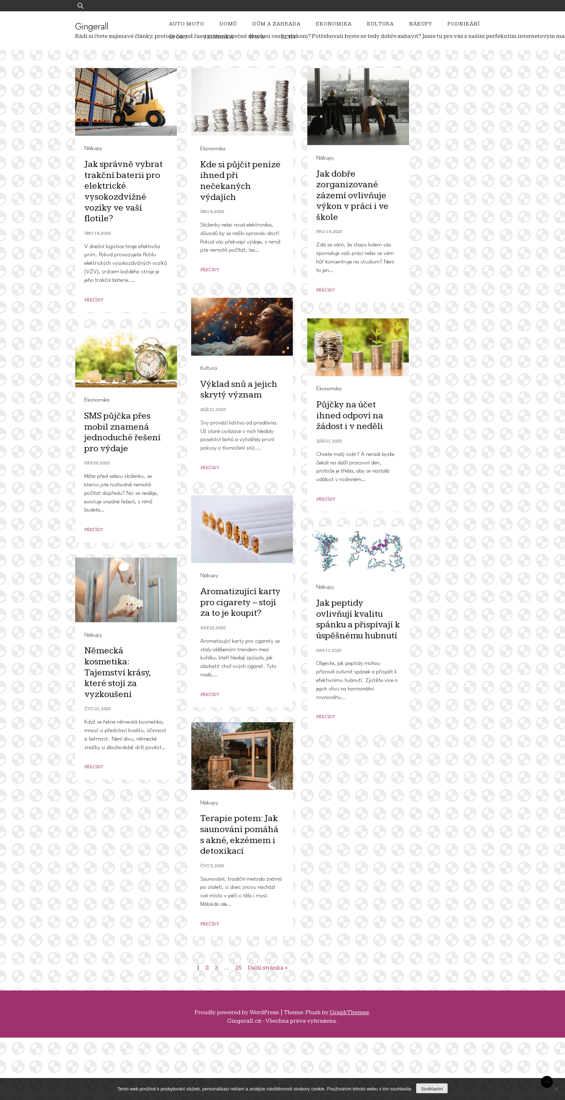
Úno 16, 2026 (97, 233)
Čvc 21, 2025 (97, 917)
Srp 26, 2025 (221, 665)
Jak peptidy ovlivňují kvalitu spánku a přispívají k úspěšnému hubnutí (256, 777)
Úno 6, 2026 (223, 211)
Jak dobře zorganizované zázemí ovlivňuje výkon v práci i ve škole (250, 417)
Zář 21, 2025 (100, 438)
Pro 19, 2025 (227, 453)
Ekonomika (334, 24)
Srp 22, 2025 (100, 749)
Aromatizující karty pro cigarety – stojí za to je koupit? (127, 723)
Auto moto (186, 24)
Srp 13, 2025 (227, 807)
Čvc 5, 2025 (223, 992)
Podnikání (463, 24)
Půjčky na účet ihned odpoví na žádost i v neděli (123, 561)
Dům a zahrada (276, 24)
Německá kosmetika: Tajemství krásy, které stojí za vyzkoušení (117, 880)
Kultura (380, 24)
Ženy (288, 37)
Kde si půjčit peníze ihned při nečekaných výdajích (251, 181)
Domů (228, 24)
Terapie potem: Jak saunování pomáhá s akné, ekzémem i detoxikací (250, 961)
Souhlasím (432, 1088)
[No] (556, 1089)
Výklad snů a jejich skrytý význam (125, 418)
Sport (178, 37)
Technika (218, 37)
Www (257, 37)
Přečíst (93, 300)
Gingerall (91, 26)
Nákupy (420, 24)
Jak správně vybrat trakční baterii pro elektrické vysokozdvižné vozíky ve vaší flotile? (123, 191)
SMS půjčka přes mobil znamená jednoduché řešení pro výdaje (246, 635)
